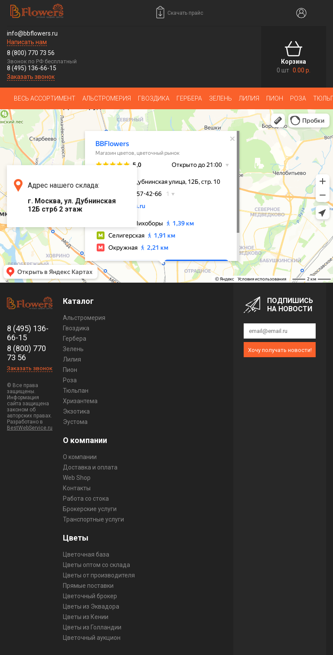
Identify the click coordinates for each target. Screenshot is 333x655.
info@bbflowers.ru (32, 33)
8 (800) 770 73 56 (31, 52)
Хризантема (80, 401)
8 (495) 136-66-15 (31, 68)
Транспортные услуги (93, 519)
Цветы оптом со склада (96, 564)
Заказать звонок (31, 76)
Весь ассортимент (44, 98)
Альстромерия (106, 98)
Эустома (75, 421)
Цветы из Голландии (92, 627)
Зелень (220, 98)
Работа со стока (86, 498)
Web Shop (77, 477)
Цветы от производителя (99, 575)
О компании (80, 456)
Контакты (77, 488)
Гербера (189, 98)
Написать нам (27, 42)
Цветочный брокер (90, 596)
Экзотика (76, 411)
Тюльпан (75, 390)
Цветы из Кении (85, 616)
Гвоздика (154, 98)
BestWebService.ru (29, 428)
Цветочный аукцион (92, 637)
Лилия (249, 98)
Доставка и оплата (90, 467)
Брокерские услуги (90, 508)
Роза (298, 98)
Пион (274, 98)
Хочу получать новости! (280, 350)
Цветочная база (86, 554)
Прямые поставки (88, 585)
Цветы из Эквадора (91, 606)
